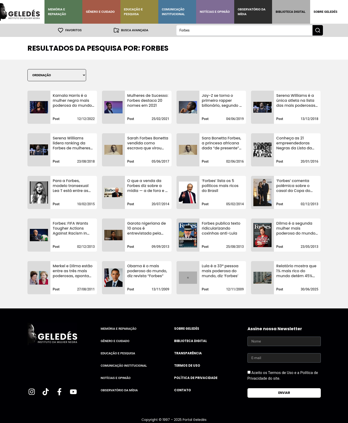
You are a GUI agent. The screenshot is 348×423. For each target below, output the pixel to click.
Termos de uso (187, 365)
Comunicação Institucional (173, 12)
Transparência (188, 353)
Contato (182, 390)
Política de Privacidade (195, 378)
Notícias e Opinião (215, 11)
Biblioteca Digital (290, 11)
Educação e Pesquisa (133, 12)
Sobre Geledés (325, 11)
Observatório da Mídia (251, 12)
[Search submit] (318, 30)
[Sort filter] (56, 75)
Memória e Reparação (57, 12)
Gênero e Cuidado (100, 11)
